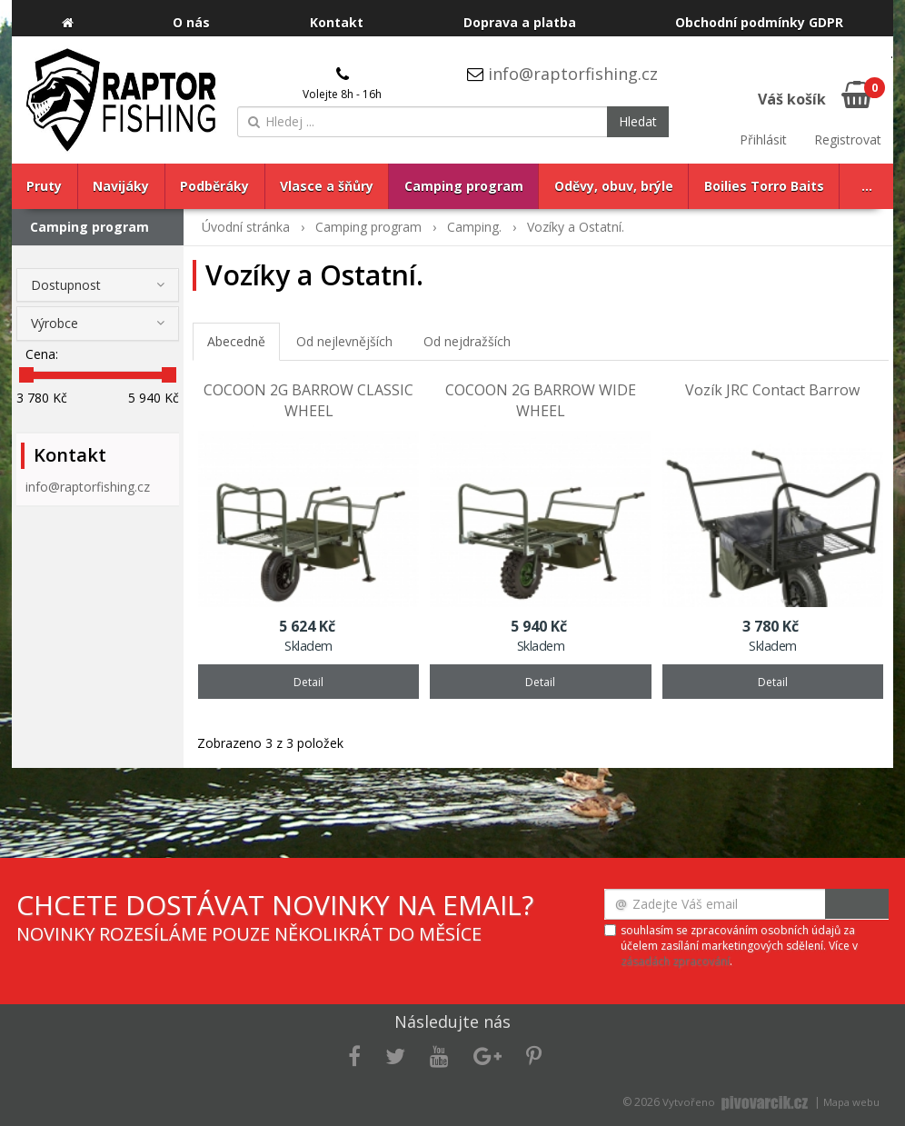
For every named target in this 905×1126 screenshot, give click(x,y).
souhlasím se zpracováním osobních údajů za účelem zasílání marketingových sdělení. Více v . (739, 945)
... (866, 185)
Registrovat (847, 139)
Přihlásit (763, 139)
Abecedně (236, 341)
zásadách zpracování (675, 961)
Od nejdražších (467, 341)
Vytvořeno (736, 1102)
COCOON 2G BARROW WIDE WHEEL (540, 400)
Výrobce (54, 323)
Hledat (638, 121)
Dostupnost (66, 285)
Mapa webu (851, 1102)
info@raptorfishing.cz (573, 74)
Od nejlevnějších (344, 341)
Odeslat (857, 904)
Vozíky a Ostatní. (575, 226)
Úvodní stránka (246, 226)
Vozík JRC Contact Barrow (772, 390)
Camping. (474, 226)
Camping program (89, 226)
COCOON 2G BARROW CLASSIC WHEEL (308, 400)
